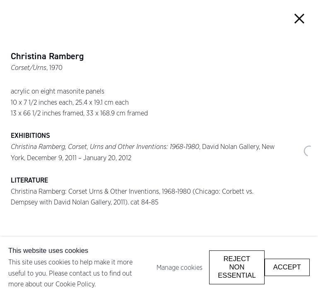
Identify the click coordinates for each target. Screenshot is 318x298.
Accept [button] (287, 267)
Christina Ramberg (47, 56)
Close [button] (299, 18)
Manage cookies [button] (179, 267)
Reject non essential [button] (236, 267)
